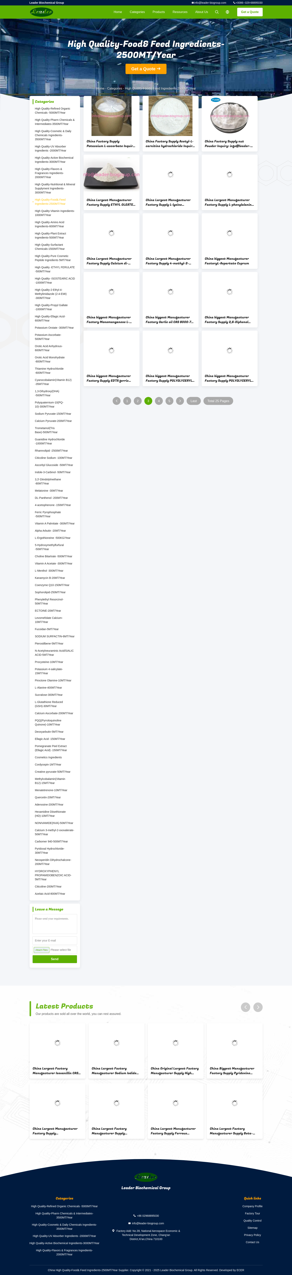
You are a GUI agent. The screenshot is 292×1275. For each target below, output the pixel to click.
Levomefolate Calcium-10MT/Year (49, 620)
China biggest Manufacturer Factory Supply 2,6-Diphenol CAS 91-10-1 (227, 319)
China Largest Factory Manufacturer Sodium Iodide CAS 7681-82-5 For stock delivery (114, 1071)
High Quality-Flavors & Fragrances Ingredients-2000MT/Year (49, 173)
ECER (240, 1270)
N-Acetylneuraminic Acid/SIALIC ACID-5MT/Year (54, 652)
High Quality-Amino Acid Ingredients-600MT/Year (49, 224)
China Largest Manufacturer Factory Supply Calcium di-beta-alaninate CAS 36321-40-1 (111, 261)
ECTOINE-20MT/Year (48, 610)
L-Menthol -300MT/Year (49, 570)
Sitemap (252, 1227)
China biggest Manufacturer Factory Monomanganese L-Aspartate (109, 319)
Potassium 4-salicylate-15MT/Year (49, 671)
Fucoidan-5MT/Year (47, 629)
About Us (201, 12)
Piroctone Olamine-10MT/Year (53, 680)
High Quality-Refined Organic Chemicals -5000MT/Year (52, 110)
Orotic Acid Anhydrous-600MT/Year (49, 348)
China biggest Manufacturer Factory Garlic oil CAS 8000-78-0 (170, 319)
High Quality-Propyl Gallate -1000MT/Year (51, 307)
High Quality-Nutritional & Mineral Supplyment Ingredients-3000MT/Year (55, 188)
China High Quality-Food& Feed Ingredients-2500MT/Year (83, 1270)
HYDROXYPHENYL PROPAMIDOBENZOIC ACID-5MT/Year (53, 875)
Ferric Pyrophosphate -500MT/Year (48, 514)
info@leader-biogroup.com (210, 2)
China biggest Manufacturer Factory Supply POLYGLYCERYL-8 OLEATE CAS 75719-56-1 (170, 378)
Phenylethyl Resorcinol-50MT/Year (49, 601)
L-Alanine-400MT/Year (48, 687)
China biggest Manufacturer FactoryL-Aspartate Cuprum (227, 261)
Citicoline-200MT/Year (48, 886)
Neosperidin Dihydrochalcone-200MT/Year (53, 862)
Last (193, 401)
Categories (137, 12)
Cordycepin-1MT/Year (48, 764)
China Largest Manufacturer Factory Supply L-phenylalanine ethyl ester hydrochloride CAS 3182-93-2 (229, 202)
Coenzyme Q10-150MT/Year (52, 585)
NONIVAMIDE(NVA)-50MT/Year (54, 823)
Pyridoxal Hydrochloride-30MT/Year (50, 850)
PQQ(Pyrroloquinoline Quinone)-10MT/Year (48, 722)
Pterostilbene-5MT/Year (49, 643)
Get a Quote (250, 12)
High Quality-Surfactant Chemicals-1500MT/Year (50, 246)
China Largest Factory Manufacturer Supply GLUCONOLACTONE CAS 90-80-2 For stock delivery (116, 1131)
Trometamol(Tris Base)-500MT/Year (46, 430)
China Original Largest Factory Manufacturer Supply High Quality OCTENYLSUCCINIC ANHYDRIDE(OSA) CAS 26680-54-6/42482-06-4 (175, 1071)
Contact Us (252, 1242)
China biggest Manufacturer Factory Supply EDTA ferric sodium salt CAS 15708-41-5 (109, 378)
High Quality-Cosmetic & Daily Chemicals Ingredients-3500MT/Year (53, 135)
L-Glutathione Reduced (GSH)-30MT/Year (49, 704)
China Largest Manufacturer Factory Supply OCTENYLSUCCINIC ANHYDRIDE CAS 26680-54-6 (56, 1131)
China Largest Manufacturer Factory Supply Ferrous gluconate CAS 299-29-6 (173, 1131)
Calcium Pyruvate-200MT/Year (53, 420)
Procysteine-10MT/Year (49, 662)
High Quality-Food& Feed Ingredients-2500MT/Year (50, 201)
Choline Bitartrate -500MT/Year (53, 556)
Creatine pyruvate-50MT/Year (53, 771)
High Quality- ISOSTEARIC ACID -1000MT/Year (55, 280)
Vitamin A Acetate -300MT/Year (53, 563)
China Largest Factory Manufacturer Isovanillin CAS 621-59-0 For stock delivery (55, 1071)
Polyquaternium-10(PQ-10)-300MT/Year (49, 404)
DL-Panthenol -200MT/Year (51, 497)
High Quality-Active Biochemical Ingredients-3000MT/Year (54, 159)
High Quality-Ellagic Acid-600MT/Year (50, 318)
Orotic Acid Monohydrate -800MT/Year (50, 359)
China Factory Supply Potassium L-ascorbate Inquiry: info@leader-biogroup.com (111, 143)
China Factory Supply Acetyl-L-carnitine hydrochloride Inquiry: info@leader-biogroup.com (170, 143)
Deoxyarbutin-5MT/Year (49, 731)
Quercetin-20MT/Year (48, 797)
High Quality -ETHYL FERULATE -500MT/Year (55, 269)
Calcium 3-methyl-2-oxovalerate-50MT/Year (54, 832)
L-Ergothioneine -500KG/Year (53, 537)
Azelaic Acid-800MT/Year (50, 893)
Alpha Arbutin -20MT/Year (50, 530)
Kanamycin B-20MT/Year (50, 577)
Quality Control (252, 1220)
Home (118, 12)
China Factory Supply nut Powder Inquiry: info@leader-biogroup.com (227, 143)
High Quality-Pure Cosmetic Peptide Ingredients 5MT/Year (53, 258)
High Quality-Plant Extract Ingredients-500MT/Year (50, 235)
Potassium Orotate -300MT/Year (54, 327)
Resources (180, 12)
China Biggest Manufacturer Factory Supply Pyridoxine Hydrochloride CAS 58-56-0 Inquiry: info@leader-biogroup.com (232, 1071)
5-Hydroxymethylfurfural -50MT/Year (49, 547)
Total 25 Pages (218, 401)
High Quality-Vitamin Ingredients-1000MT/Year (55, 213)
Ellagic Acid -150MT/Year (50, 738)
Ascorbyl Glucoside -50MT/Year (54, 465)
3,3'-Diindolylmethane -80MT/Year (48, 481)
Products (159, 12)
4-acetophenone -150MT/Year (53, 505)
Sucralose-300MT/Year (49, 694)
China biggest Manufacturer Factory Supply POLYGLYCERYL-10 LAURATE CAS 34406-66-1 (229, 378)
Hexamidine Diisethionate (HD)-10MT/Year (50, 813)
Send (54, 959)
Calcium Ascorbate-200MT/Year (54, 713)
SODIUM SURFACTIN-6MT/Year (55, 636)
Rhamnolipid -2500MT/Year (51, 450)
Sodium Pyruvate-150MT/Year (53, 413)
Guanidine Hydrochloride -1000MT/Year (50, 441)
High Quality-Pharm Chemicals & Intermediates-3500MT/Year (55, 121)
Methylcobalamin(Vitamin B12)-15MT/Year (50, 781)
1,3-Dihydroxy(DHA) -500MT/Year (47, 393)
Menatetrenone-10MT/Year (51, 790)
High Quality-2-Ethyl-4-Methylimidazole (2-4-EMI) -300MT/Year (51, 294)
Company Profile (252, 1206)
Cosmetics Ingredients (48, 757)
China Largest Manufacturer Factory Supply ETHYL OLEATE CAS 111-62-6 (110, 202)
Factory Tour (252, 1213)
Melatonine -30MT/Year (49, 490)
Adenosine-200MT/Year (49, 804)
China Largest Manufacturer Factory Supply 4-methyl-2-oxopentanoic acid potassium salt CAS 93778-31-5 (168, 261)
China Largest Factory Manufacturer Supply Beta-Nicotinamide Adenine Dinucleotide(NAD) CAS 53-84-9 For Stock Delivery (234, 1131)
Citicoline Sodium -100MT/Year (53, 457)
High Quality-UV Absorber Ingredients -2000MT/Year (50, 148)
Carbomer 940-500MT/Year (51, 841)
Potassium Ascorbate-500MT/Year (48, 337)
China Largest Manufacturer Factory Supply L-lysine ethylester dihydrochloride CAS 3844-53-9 (170, 202)
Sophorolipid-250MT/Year (50, 592)
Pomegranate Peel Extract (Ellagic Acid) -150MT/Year (51, 748)
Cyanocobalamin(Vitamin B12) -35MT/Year (53, 382)
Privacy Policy (252, 1235)
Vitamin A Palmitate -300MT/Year (55, 523)
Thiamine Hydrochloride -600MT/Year (49, 370)
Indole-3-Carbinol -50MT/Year (53, 472)
